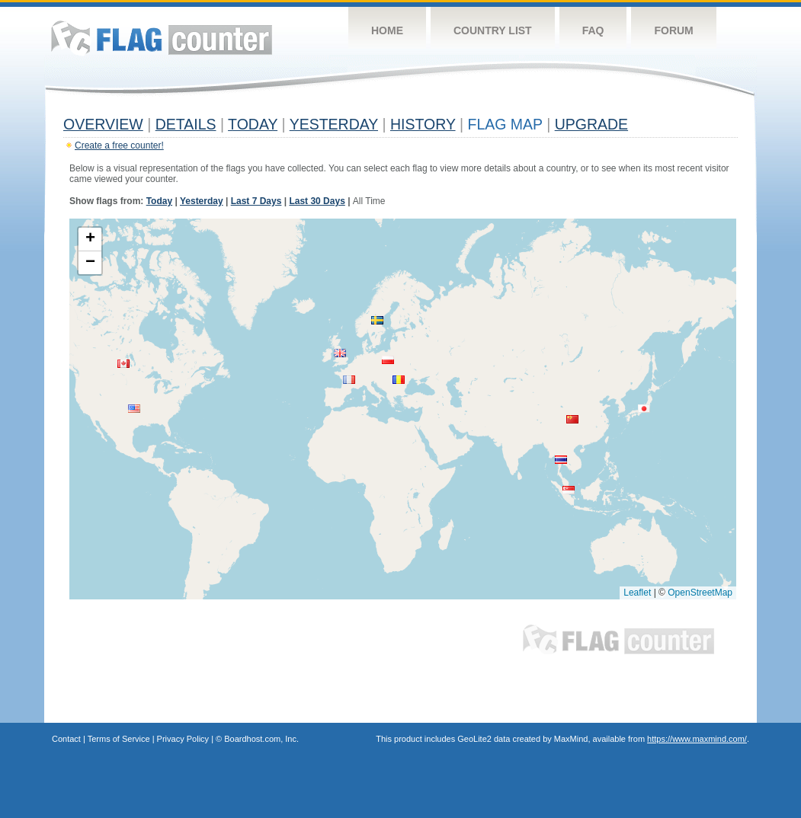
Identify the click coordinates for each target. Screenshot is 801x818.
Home (387, 30)
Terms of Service (119, 738)
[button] (123, 363)
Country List (492, 30)
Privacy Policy (183, 738)
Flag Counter (161, 38)
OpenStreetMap (700, 592)
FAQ (593, 30)
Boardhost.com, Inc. (261, 738)
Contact (66, 738)
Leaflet (637, 592)
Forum (673, 30)
